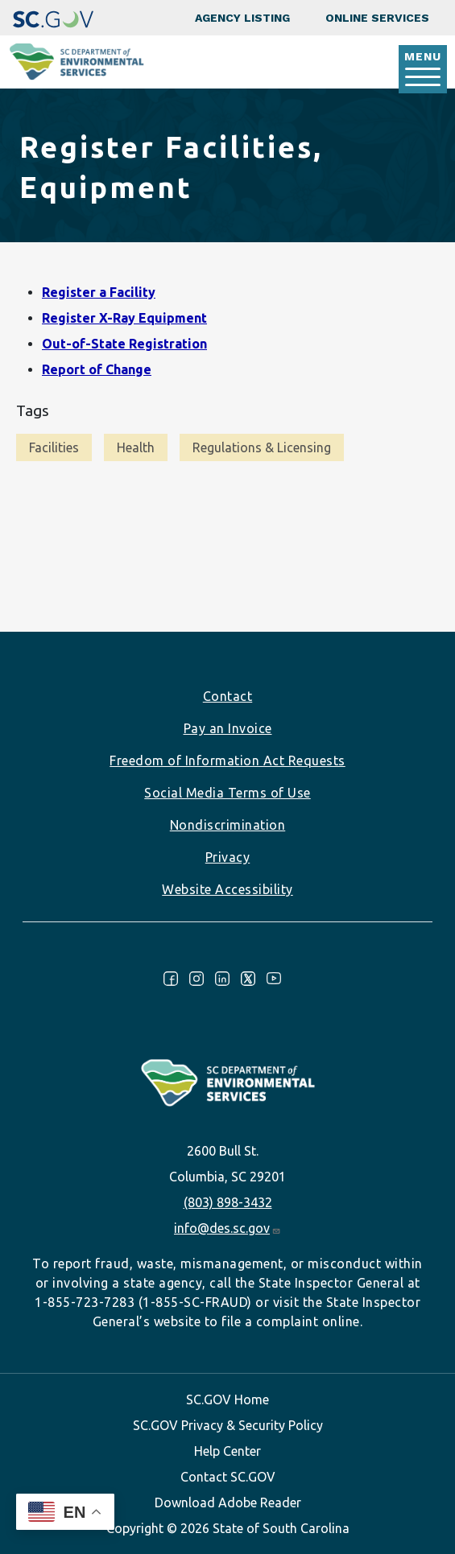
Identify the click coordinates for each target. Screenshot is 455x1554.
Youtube (274, 978)
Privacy (227, 857)
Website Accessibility (227, 889)
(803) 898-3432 (228, 1202)
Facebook (170, 978)
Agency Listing (242, 17)
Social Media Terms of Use (227, 792)
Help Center (227, 1451)
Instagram (196, 978)
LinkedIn (222, 978)
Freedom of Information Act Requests (227, 760)
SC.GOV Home (227, 1399)
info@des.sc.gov (227, 1228)
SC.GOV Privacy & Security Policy (228, 1425)
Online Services (377, 17)
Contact (228, 696)
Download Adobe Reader (228, 1502)
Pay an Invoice (228, 728)
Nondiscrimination (228, 825)
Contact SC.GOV (227, 1476)
